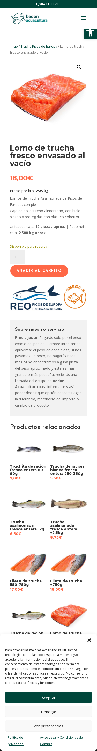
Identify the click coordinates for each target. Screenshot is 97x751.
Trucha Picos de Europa (39, 46)
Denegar (48, 711)
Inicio (14, 46)
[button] (90, 32)
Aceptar (49, 697)
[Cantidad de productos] (17, 257)
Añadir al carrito (39, 271)
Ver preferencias (48, 726)
